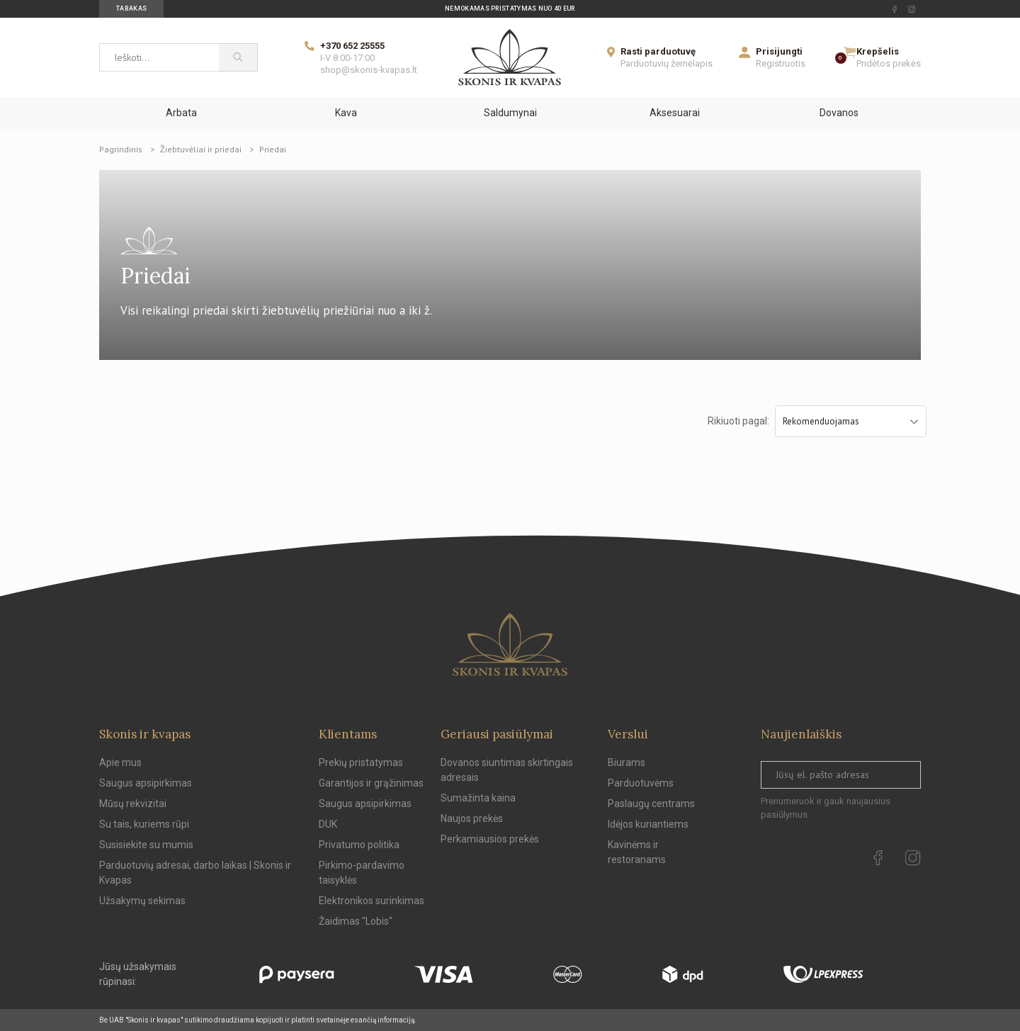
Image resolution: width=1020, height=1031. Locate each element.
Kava (346, 112)
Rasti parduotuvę (658, 51)
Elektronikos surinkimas (371, 900)
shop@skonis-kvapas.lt (368, 69)
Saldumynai (510, 112)
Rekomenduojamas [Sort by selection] (851, 421)
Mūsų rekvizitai (132, 803)
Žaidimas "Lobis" (355, 921)
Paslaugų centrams (651, 803)
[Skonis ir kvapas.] (510, 644)
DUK (328, 824)
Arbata (181, 112)
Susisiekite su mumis (146, 844)
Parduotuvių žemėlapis (666, 63)
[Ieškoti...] (159, 57)
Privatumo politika (359, 844)
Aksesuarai (675, 112)
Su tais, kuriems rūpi (144, 824)
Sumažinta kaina (478, 798)
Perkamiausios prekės (490, 839)
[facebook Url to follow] (894, 9)
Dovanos (839, 112)
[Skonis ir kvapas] (509, 57)
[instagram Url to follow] (911, 9)
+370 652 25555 (352, 45)
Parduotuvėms (641, 783)
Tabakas (131, 8)
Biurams (626, 762)
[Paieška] (238, 57)
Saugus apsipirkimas (145, 783)
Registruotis (780, 63)
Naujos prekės (472, 818)
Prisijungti (779, 51)
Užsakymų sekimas (142, 900)
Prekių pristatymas (361, 762)
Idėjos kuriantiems (648, 824)
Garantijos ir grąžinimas (371, 783)
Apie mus (120, 762)
